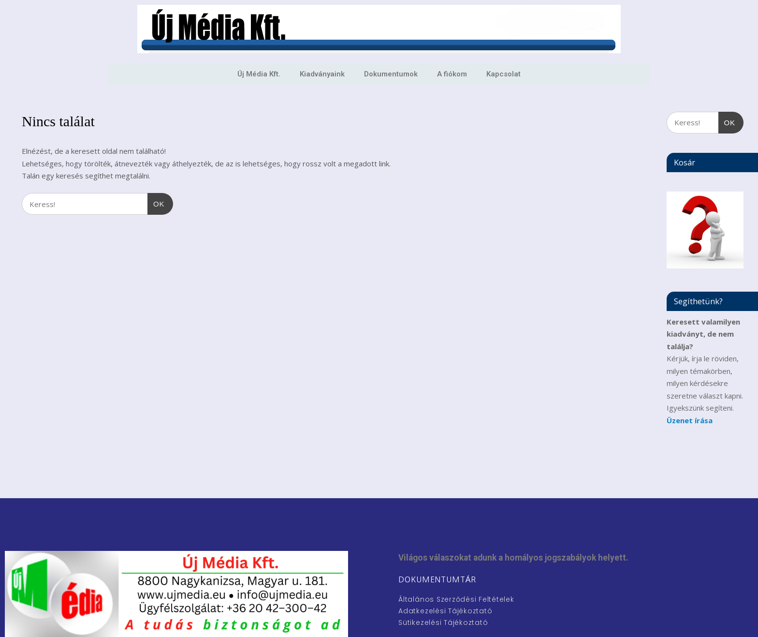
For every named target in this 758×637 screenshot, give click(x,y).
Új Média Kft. (258, 74)
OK (156, 200)
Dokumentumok (391, 74)
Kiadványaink (322, 74)
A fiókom (452, 74)
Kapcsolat (503, 74)
